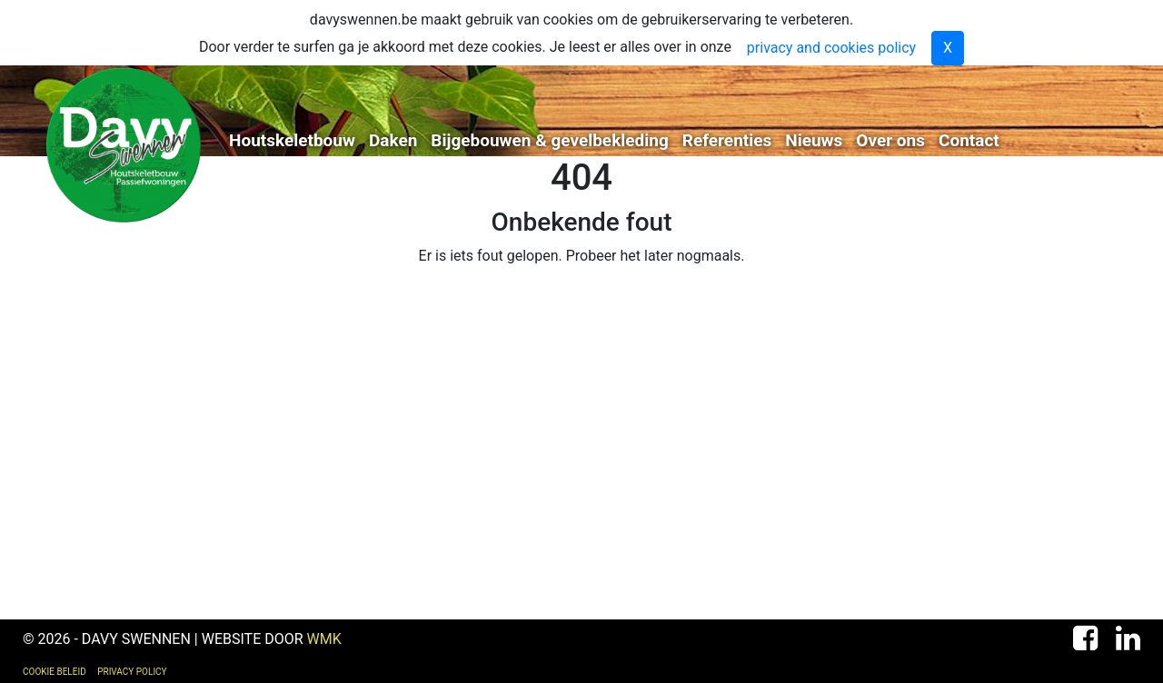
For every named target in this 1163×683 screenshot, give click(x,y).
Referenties (726, 140)
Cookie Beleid (54, 672)
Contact (969, 140)
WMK (324, 639)
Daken (393, 140)
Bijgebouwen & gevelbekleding (549, 140)
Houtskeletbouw (292, 140)
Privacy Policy (131, 672)
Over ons (890, 140)
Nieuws (813, 140)
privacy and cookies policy (831, 47)
